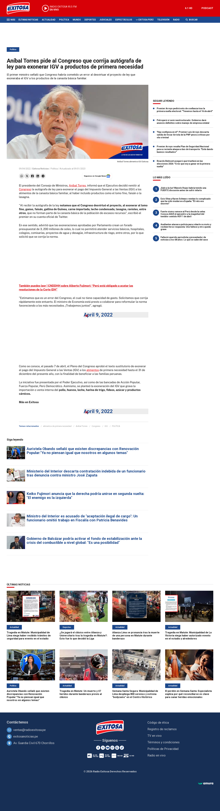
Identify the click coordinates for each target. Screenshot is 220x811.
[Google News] (117, 748)
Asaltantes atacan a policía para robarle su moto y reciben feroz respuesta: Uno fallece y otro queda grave (186, 227)
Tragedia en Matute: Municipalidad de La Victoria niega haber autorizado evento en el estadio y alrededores (188, 635)
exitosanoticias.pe (25, 736)
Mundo (77, 19)
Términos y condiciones (163, 742)
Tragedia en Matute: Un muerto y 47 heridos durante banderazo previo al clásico (81, 694)
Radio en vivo (156, 755)
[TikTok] (122, 748)
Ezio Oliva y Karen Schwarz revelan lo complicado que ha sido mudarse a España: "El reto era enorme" (186, 201)
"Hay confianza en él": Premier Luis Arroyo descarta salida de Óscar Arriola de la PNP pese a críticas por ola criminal (183, 135)
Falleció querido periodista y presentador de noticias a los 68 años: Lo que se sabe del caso (184, 238)
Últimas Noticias (28, 19)
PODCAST (207, 8)
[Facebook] (98, 748)
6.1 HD (188, 8)
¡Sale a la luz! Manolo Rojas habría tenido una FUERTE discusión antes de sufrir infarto (183, 189)
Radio (176, 19)
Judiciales (105, 19)
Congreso (25, 189)
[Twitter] (103, 748)
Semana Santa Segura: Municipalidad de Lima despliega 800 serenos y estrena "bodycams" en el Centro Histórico (135, 694)
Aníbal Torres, (77, 185)
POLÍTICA (116, 426)
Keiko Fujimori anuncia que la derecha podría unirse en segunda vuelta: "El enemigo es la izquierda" (85, 496)
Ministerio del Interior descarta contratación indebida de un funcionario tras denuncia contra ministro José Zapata (86, 473)
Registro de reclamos (162, 729)
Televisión (163, 19)
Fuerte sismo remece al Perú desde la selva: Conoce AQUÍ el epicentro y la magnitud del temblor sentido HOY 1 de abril (183, 214)
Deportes (90, 19)
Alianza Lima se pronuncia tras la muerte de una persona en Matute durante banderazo (136, 635)
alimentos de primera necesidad (57, 426)
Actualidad (48, 19)
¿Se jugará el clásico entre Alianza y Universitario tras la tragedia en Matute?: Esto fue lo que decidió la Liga (83, 635)
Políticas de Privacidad (162, 749)
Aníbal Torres (81, 426)
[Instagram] (112, 748)
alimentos (92, 370)
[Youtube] (108, 748)
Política (64, 19)
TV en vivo (154, 736)
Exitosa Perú (146, 19)
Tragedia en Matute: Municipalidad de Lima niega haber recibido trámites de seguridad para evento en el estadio (29, 635)
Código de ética (158, 722)
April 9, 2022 (98, 315)
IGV (106, 426)
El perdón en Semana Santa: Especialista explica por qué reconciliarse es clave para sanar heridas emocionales (188, 694)
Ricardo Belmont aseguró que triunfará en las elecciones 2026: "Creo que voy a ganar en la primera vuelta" (183, 164)
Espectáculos (123, 19)
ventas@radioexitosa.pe (29, 730)
